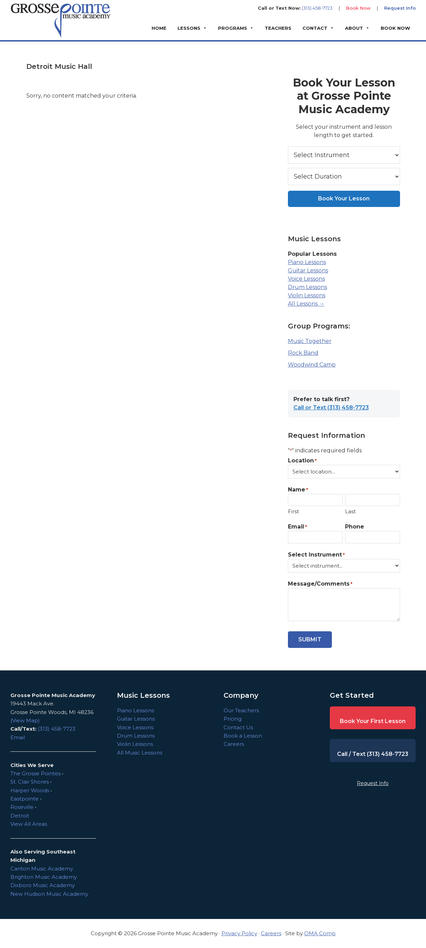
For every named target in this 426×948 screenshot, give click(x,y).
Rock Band (303, 353)
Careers (234, 744)
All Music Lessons (139, 752)
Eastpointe (24, 798)
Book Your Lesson (344, 198)
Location (302, 460)
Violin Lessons (306, 295)
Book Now (358, 8)
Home (159, 28)
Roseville (22, 807)
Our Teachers (241, 710)
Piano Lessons (307, 262)
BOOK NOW (395, 28)
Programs (232, 28)
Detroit (19, 815)
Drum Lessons (307, 287)
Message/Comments (320, 584)
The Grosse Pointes (35, 773)
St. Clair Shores (29, 781)
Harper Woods (29, 790)
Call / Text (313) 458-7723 (372, 754)
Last (350, 511)
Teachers (278, 28)
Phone (354, 526)
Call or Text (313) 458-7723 (331, 407)
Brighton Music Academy (43, 877)
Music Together (310, 341)
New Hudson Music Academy (49, 894)
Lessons (189, 28)
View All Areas (28, 824)
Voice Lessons (306, 279)
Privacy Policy (239, 933)
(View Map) (25, 720)
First (293, 511)
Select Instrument (316, 555)
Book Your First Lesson (373, 721)
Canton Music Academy (41, 868)
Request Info (400, 8)
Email (297, 527)
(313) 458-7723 (317, 8)
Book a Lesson (243, 735)
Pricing (233, 718)
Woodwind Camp (312, 364)
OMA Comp (320, 933)
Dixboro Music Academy (42, 885)
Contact (314, 28)
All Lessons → (306, 303)
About (354, 28)
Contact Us (238, 727)
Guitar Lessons (308, 270)
